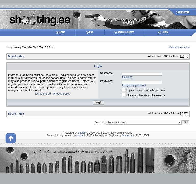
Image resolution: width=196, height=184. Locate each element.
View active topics (179, 47)
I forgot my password (134, 85)
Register (127, 77)
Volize (80, 135)
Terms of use (43, 93)
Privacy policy (61, 93)
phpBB (82, 132)
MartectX (127, 135)
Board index (16, 56)
